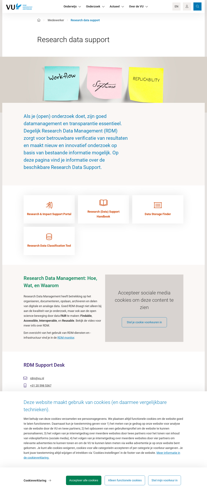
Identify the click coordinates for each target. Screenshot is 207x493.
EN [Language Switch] (176, 6)
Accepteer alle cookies (82, 480)
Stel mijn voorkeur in (165, 480)
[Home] (38, 20)
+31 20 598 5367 (40, 386)
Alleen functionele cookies (124, 480)
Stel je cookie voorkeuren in (144, 323)
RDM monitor (65, 337)
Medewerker (56, 20)
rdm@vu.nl (37, 379)
